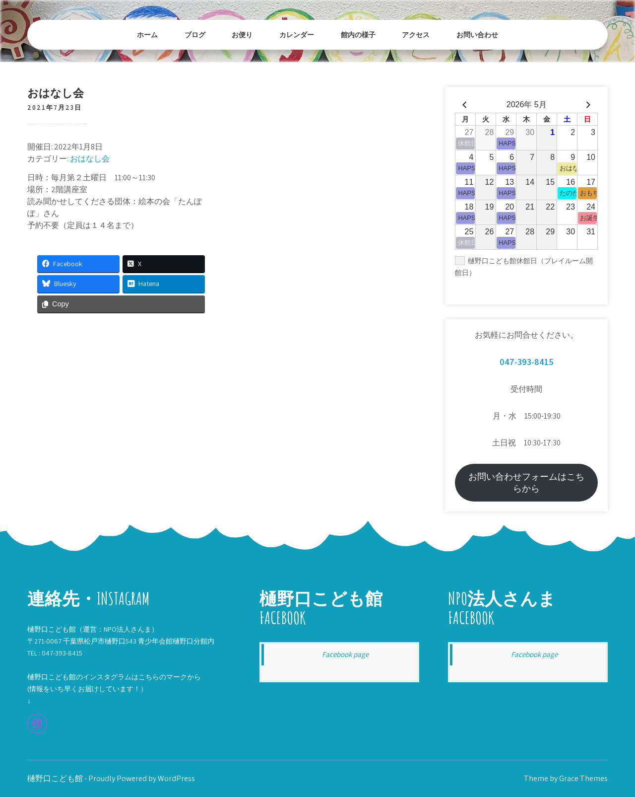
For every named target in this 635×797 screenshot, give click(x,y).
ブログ (195, 34)
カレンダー (296, 34)
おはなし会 (90, 158)
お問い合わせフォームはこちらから (526, 482)
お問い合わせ (477, 34)
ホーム (147, 34)
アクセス (416, 34)
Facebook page (345, 654)
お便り (242, 34)
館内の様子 (358, 34)
